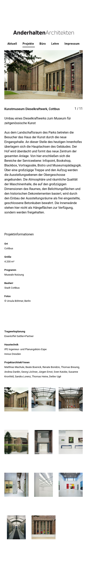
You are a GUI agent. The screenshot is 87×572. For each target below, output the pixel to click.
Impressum (72, 43)
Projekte (28, 43)
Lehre (55, 43)
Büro (43, 43)
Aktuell (12, 43)
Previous (23, 78)
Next (63, 78)
